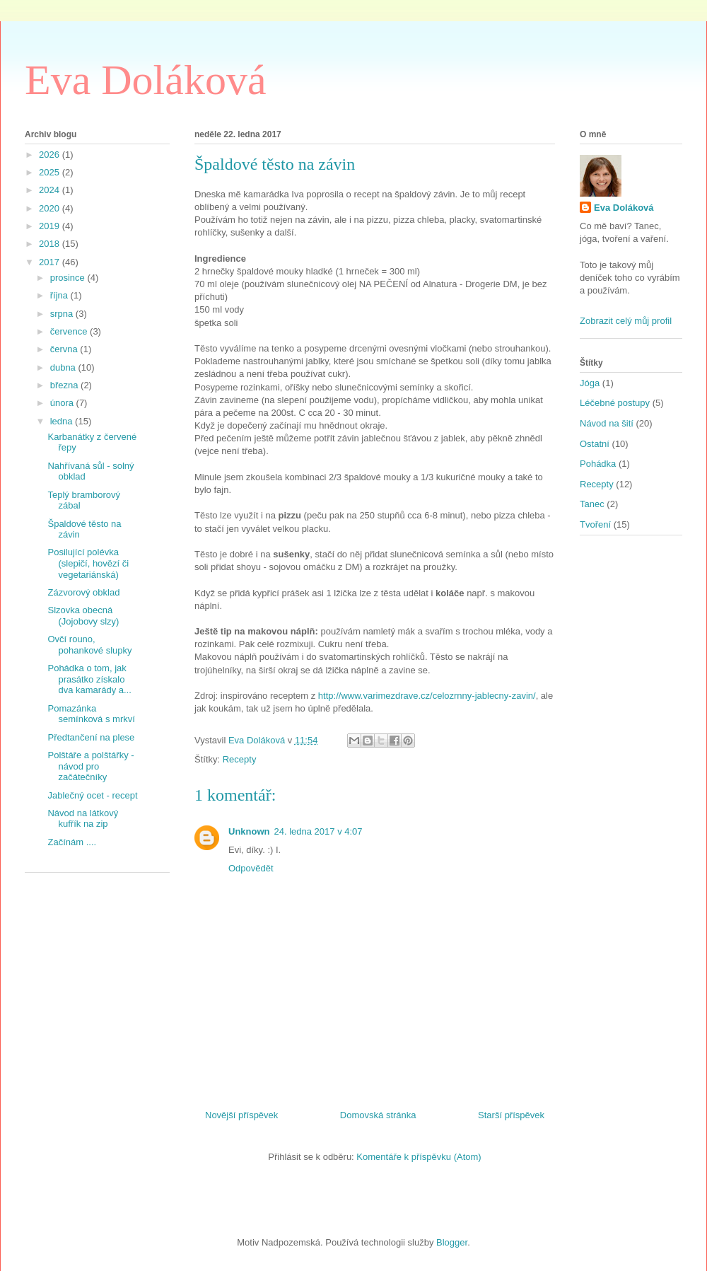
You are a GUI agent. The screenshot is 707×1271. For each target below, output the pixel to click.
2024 (50, 190)
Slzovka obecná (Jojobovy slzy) (83, 616)
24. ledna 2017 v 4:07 (318, 831)
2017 (50, 262)
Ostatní (594, 444)
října (60, 295)
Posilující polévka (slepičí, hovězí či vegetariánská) (88, 563)
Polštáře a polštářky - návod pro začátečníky (90, 766)
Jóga (590, 383)
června (65, 349)
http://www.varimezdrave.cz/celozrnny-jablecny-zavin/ (427, 695)
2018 (50, 243)
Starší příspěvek (511, 1115)
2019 (50, 226)
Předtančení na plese (90, 737)
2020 (50, 208)
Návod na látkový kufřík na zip (82, 819)
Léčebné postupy (615, 402)
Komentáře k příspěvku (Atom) (418, 1156)
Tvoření (595, 524)
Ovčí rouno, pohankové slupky (89, 645)
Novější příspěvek (241, 1115)
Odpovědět (251, 868)
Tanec (592, 504)
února (63, 402)
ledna (62, 421)
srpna (63, 313)
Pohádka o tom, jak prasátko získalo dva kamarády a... (89, 679)
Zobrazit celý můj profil (626, 320)
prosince (69, 277)
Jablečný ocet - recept (92, 795)
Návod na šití (606, 423)
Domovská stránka (378, 1115)
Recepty (240, 759)
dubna (64, 367)
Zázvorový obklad (83, 592)
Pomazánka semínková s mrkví (90, 714)
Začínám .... (71, 842)
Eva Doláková (146, 80)
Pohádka (598, 463)
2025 (50, 172)
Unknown (249, 831)
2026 (50, 154)
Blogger (451, 1242)
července (70, 331)
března (65, 385)
